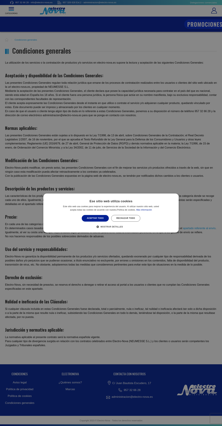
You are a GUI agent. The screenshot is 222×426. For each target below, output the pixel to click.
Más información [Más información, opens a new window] (144, 210)
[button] (111, 226)
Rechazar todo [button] (125, 218)
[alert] (111, 213)
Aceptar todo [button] (95, 218)
